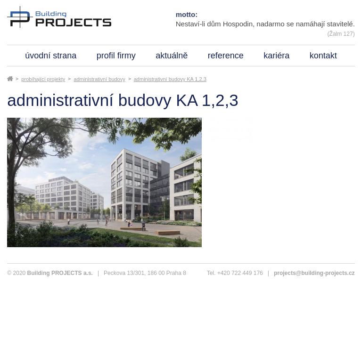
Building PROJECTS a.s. (60, 273)
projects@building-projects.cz (314, 273)
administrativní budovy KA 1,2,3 (170, 79)
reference (226, 55)
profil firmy (116, 55)
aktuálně (172, 55)
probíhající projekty (43, 79)
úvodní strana (50, 55)
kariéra (276, 55)
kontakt (323, 55)
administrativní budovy (99, 79)
